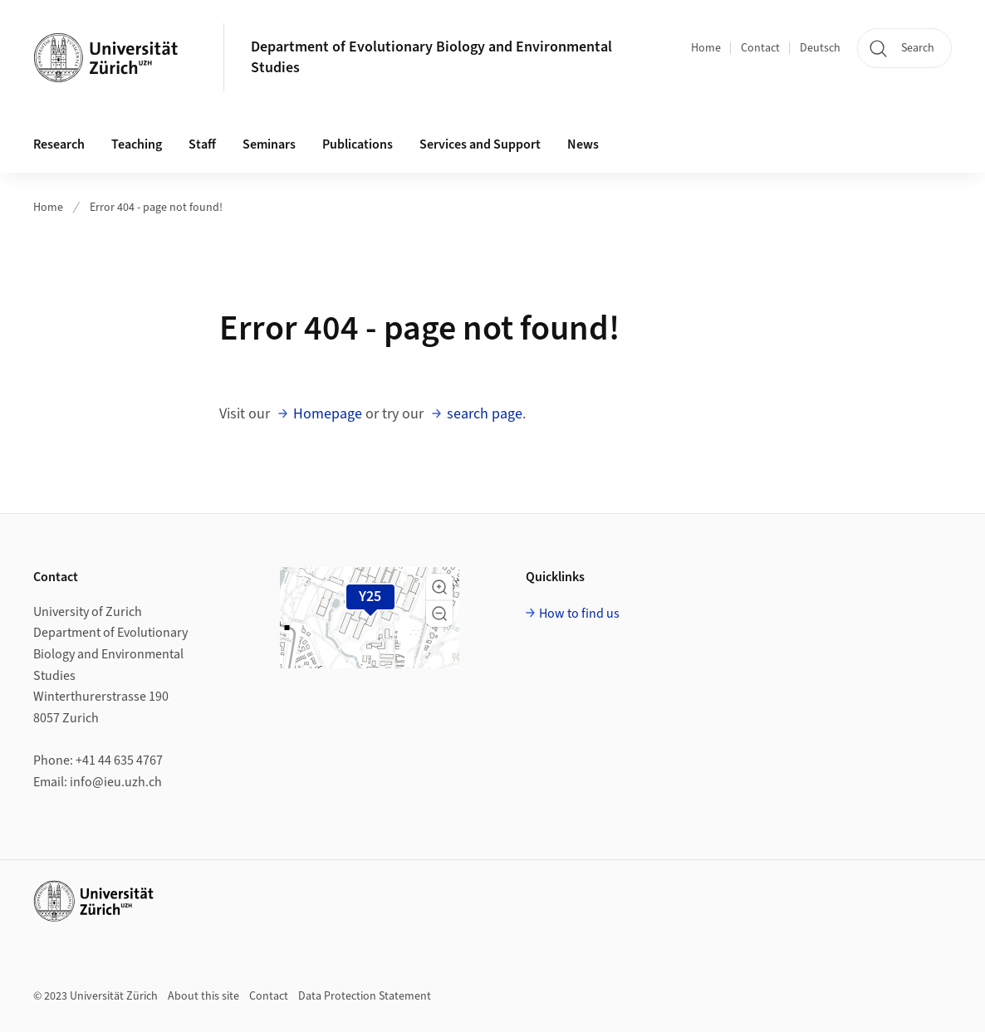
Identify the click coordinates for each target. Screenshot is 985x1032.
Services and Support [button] (480, 144)
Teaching (136, 144)
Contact (760, 48)
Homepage (327, 414)
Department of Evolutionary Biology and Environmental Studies (431, 57)
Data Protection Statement (364, 996)
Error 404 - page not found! (156, 207)
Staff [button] (202, 144)
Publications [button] (357, 144)
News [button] (583, 144)
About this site (203, 996)
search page (484, 414)
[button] (439, 587)
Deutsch (820, 48)
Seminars (269, 144)
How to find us (579, 613)
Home (706, 48)
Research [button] (59, 144)
